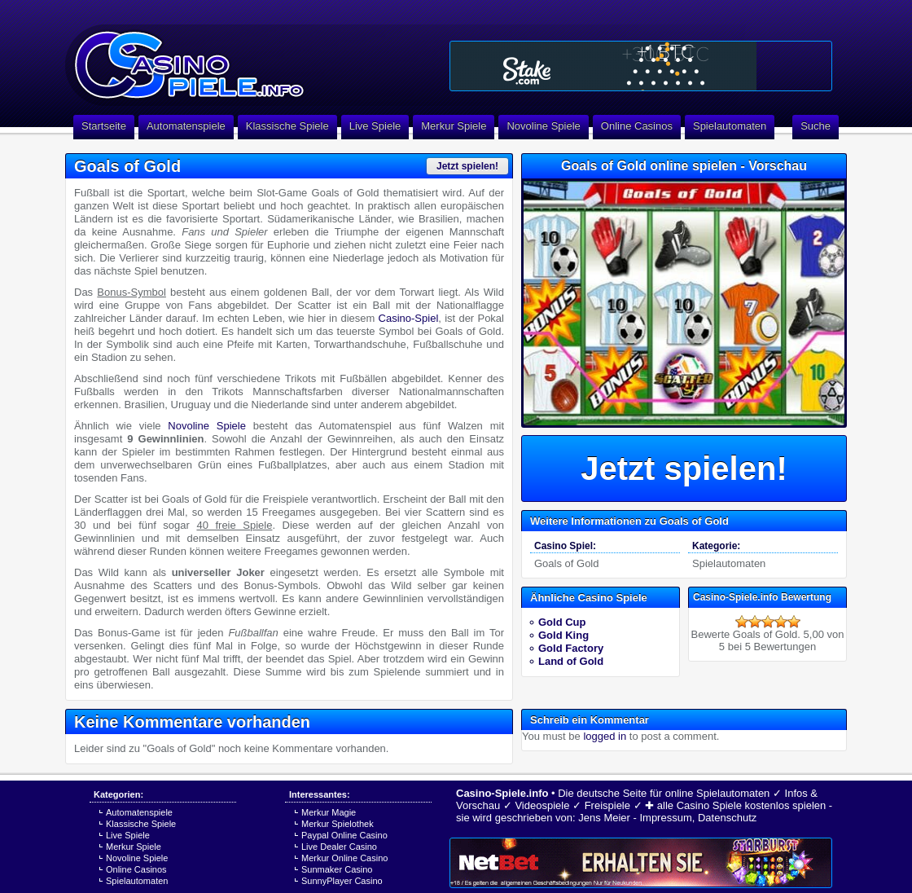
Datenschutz (727, 818)
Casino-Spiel (409, 318)
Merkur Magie (328, 812)
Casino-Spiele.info (502, 793)
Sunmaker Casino (336, 869)
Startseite (103, 126)
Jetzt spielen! (467, 166)
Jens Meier (604, 818)
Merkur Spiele (453, 126)
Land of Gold (570, 661)
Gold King (563, 635)
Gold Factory (570, 648)
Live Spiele (375, 126)
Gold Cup (562, 622)
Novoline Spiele (543, 126)
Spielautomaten (729, 126)
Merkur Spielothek (337, 824)
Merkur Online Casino (344, 858)
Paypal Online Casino (344, 835)
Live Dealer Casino (339, 846)
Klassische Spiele (287, 126)
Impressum (665, 818)
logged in (604, 736)
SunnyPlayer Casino (342, 881)
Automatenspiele (186, 126)
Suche (815, 126)
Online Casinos (637, 126)
